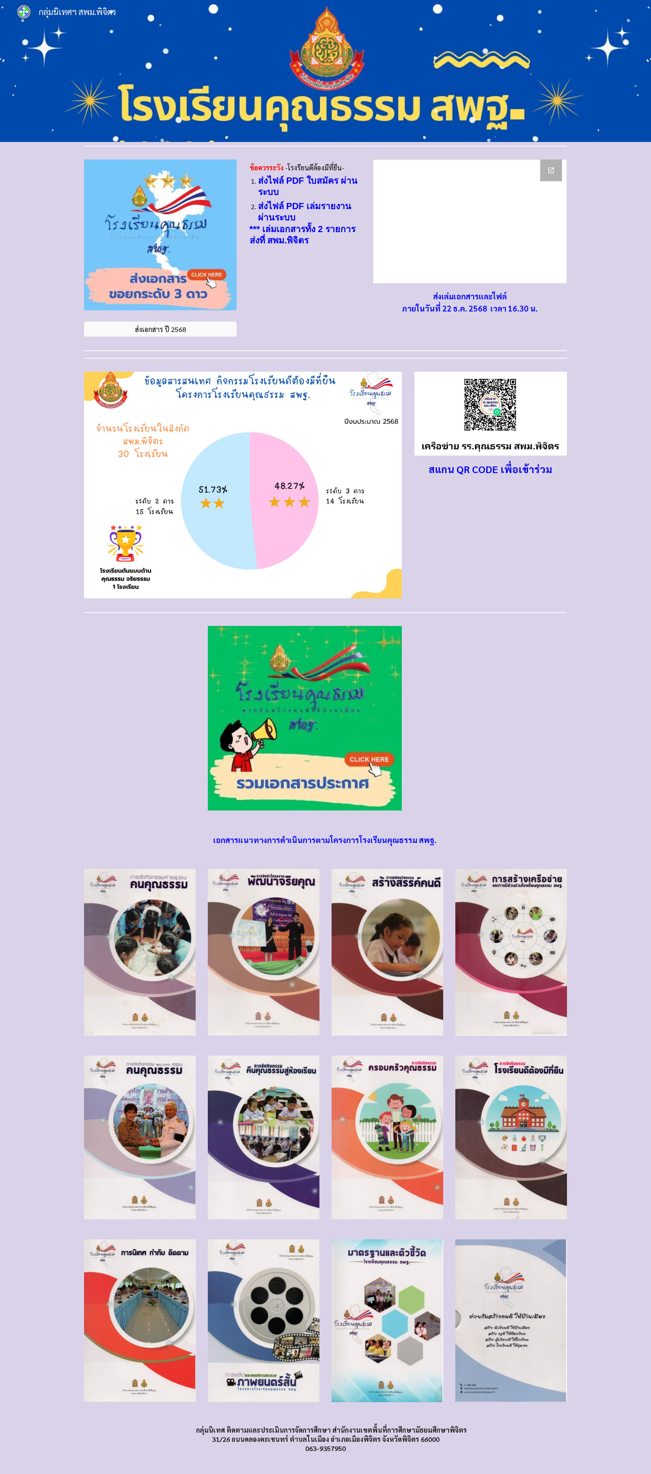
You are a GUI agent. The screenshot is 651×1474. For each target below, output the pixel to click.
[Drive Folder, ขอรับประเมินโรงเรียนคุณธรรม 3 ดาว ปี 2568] (470, 222)
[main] (305, 205)
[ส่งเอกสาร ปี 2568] (160, 329)
